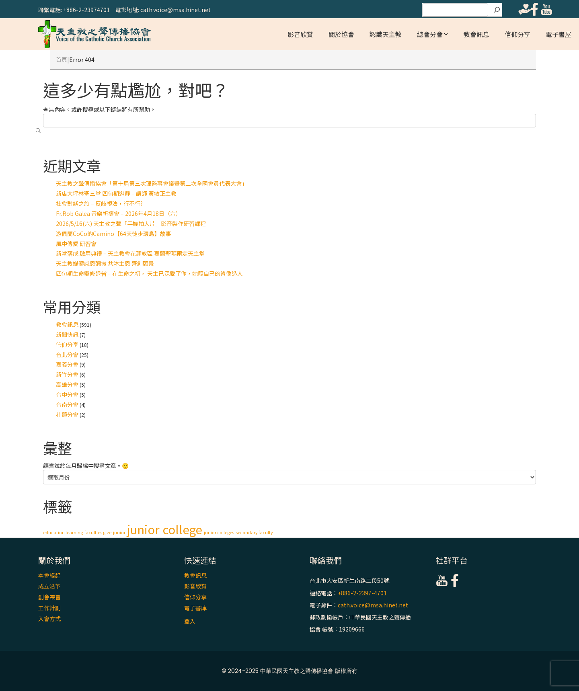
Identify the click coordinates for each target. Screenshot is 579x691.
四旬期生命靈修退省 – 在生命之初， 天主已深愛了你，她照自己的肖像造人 (149, 273)
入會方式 (49, 619)
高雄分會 (67, 384)
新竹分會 (67, 374)
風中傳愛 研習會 (76, 244)
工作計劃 (49, 608)
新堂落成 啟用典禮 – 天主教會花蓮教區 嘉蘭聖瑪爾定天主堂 (130, 253)
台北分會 (67, 355)
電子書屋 (558, 34)
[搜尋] (497, 10)
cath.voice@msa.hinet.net (373, 605)
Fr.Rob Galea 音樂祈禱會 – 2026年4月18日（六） (118, 213)
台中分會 (67, 394)
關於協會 (341, 34)
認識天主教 (386, 34)
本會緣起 (49, 575)
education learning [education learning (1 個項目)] (63, 532)
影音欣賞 (300, 34)
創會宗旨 (49, 597)
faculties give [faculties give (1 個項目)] (97, 532)
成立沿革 (49, 586)
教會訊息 (476, 34)
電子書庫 (195, 608)
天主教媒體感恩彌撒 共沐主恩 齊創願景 (105, 263)
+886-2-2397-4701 (362, 593)
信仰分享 (517, 34)
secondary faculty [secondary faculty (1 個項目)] (254, 532)
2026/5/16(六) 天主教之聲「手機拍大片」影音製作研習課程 (131, 223)
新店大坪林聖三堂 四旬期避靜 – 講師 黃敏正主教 (116, 193)
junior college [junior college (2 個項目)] (164, 529)
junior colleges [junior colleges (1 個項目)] (219, 532)
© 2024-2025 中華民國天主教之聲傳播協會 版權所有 (289, 671)
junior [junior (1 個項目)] (119, 532)
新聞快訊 (67, 334)
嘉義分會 (67, 364)
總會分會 (430, 34)
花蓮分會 (67, 414)
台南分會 (67, 404)
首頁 (61, 59)
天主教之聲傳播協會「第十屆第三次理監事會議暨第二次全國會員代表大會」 (151, 183)
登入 (189, 621)
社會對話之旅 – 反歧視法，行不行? (99, 203)
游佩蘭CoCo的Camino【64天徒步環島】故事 (113, 234)
